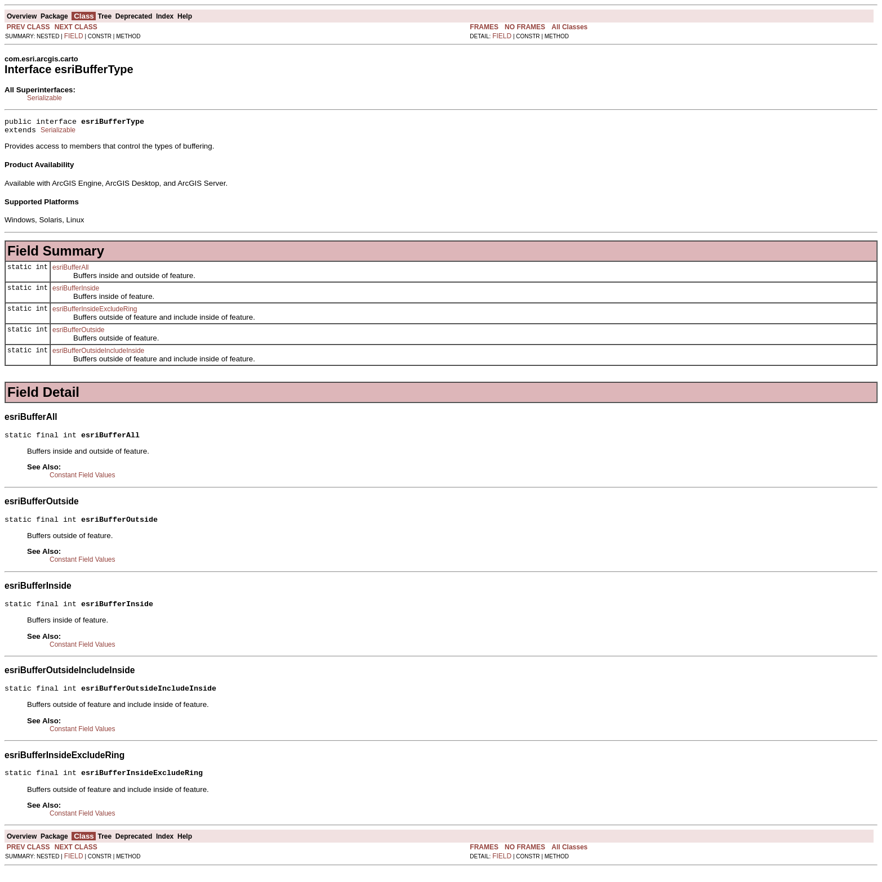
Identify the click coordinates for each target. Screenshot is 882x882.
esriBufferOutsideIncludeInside (98, 354)
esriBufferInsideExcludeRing (94, 312)
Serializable (44, 98)
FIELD (73, 36)
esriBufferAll (70, 271)
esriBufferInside (75, 292)
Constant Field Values (82, 480)
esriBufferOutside (78, 333)
